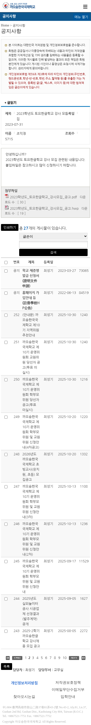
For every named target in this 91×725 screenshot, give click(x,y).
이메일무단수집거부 (68, 690)
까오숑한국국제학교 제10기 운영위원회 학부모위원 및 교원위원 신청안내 (31, 576)
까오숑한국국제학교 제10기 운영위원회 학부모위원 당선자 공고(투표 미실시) (31, 395)
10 (64, 657)
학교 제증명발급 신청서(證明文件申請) (30, 278)
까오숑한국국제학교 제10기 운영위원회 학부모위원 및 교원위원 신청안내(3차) (31, 502)
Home (5, 25)
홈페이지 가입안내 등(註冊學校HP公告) (31, 300)
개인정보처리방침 (24, 683)
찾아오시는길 (24, 697)
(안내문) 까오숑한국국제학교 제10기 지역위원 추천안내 (31, 325)
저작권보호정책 (68, 682)
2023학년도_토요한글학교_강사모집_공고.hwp (44, 208)
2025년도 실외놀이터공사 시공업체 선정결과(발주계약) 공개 (30, 611)
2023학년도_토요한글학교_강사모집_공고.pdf (43, 197)
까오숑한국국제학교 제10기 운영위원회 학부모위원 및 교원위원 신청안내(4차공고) (31, 432)
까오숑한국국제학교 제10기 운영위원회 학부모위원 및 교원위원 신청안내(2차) (31, 539)
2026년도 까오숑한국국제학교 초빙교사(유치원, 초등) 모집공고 (30, 466)
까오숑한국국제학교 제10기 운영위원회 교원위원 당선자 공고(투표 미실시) (31, 357)
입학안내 (68, 697)
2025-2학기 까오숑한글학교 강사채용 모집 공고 (31, 638)
